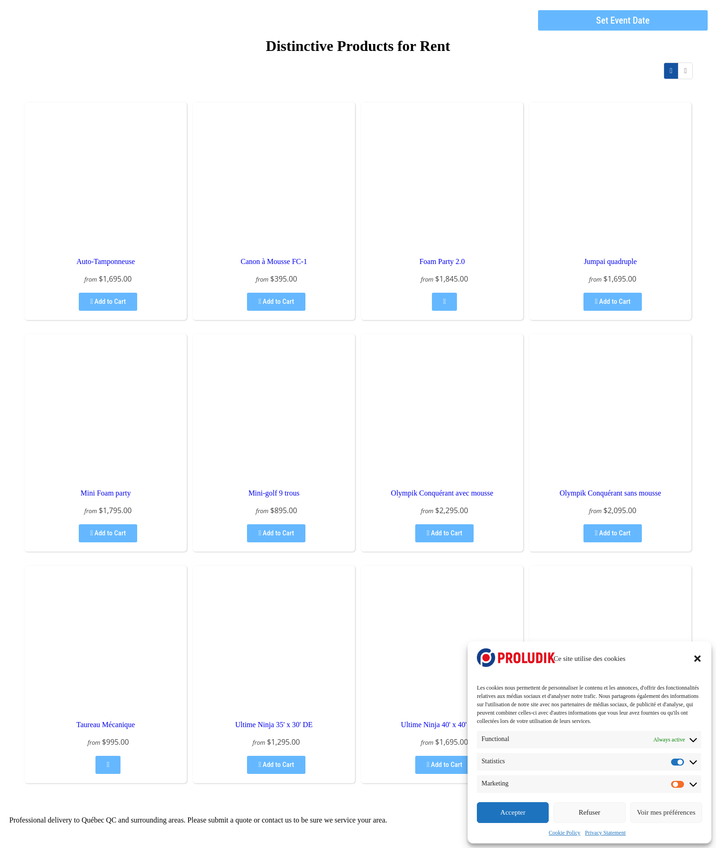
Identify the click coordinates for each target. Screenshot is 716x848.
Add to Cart (108, 301)
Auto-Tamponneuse (105, 261)
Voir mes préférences (666, 812)
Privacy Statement (605, 832)
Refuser (590, 812)
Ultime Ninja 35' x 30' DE (273, 725)
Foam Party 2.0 (442, 261)
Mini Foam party (106, 493)
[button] (697, 658)
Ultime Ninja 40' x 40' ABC (442, 725)
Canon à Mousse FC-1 (274, 261)
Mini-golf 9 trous (273, 493)
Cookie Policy (564, 832)
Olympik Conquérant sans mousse (610, 493)
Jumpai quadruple (610, 261)
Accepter (513, 812)
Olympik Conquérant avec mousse (442, 493)
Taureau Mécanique (105, 725)
